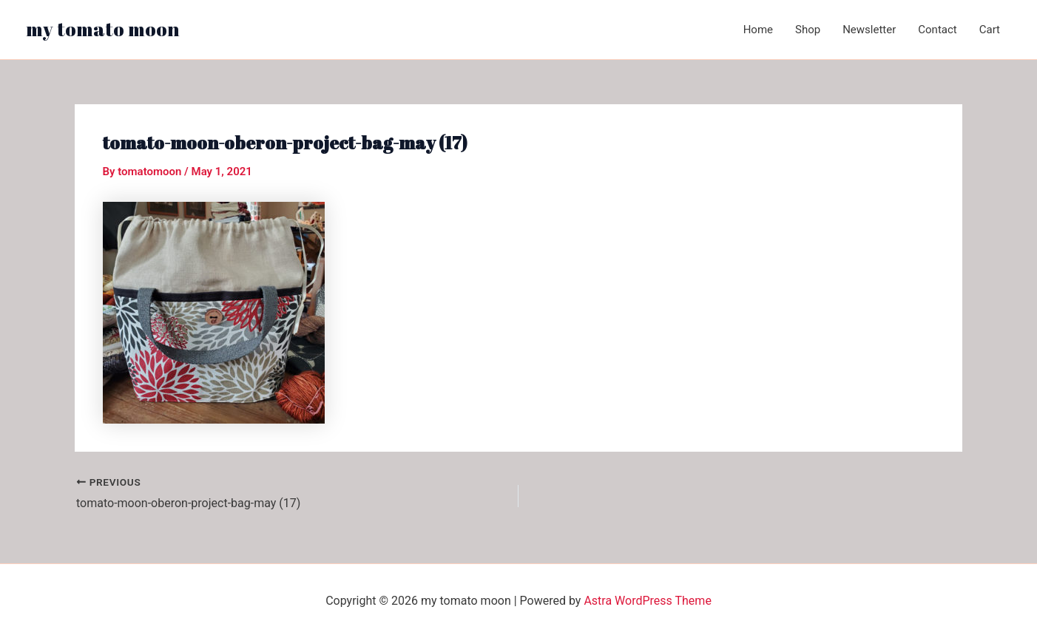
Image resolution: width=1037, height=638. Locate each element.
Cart (989, 29)
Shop (807, 29)
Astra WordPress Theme (647, 601)
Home (758, 29)
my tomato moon (103, 29)
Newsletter (869, 29)
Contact (937, 29)
